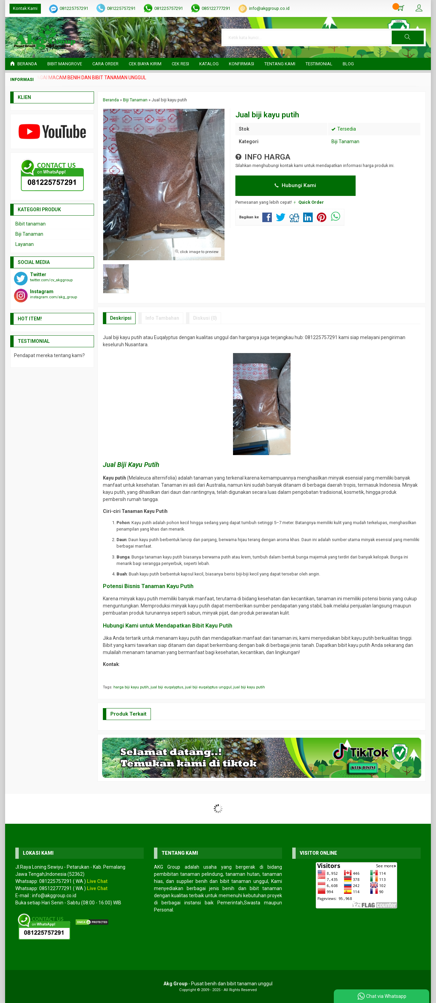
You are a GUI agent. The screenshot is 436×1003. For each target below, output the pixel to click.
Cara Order (105, 63)
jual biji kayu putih (249, 687)
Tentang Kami (279, 63)
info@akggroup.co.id (269, 8)
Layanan (24, 244)
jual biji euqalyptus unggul (208, 687)
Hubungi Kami (295, 185)
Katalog (209, 63)
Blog (348, 63)
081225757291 (74, 8)
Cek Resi (180, 63)
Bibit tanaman (30, 224)
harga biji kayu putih (131, 687)
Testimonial (319, 63)
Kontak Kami (25, 8)
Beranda (23, 63)
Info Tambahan (162, 318)
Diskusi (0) (205, 318)
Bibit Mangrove (64, 63)
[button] (408, 37)
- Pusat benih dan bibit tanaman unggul (218, 983)
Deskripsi (120, 318)
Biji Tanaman (345, 141)
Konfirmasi (241, 63)
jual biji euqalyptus (167, 687)
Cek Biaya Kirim (145, 63)
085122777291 (216, 8)
